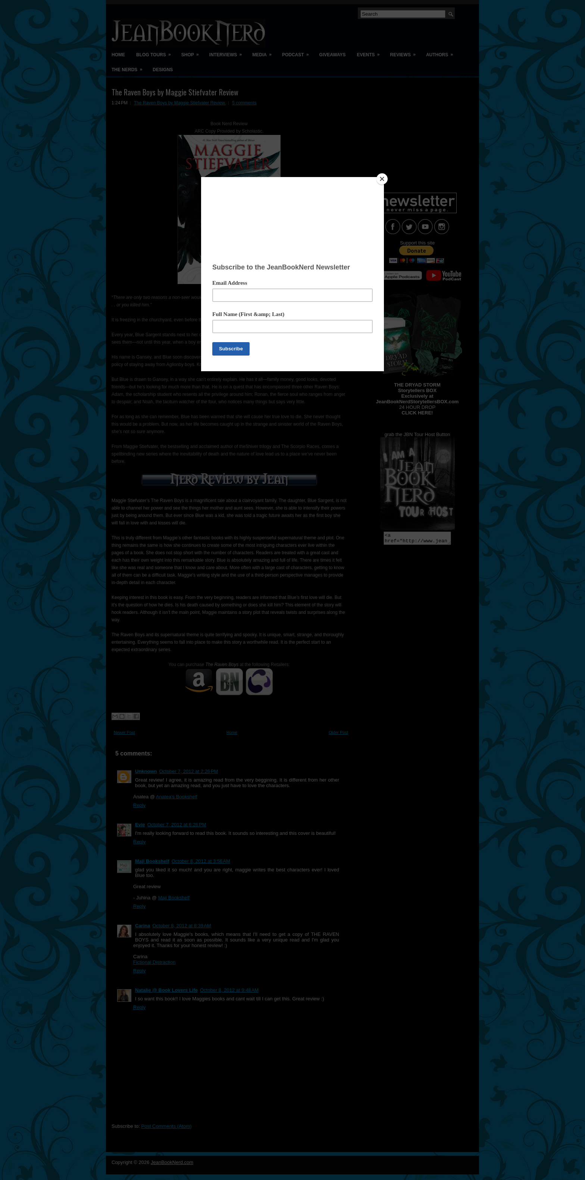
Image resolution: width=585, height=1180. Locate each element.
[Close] (382, 178)
